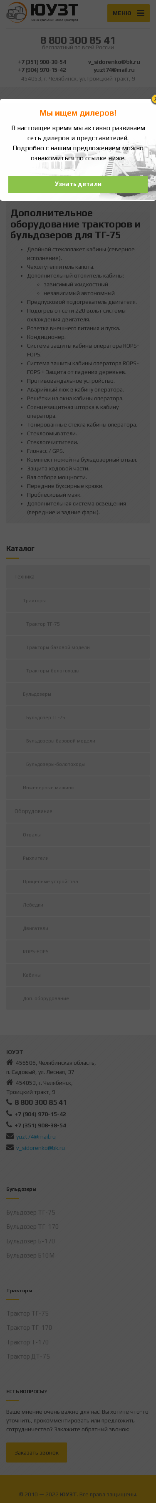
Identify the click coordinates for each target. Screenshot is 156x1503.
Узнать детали (78, 183)
